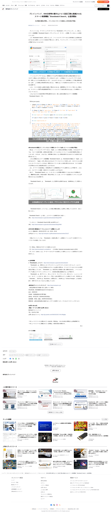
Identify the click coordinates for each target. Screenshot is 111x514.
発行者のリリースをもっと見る (55, 412)
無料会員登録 (44, 480)
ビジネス (43, 5)
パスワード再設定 (45, 485)
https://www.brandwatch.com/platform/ (41, 249)
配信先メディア (14, 484)
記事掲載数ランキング (16, 489)
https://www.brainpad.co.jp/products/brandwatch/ (56, 262)
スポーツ (38, 5)
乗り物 (57, 5)
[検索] (108, 6)
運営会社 (34, 508)
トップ (3, 473)
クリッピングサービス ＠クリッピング (78, 480)
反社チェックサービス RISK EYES (78, 492)
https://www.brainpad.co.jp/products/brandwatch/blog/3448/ (47, 217)
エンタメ (8, 5)
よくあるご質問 (44, 489)
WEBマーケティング (30, 355)
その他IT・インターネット (43, 355)
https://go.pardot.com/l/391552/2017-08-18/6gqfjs (53, 314)
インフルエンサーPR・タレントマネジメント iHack (81, 487)
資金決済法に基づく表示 (73, 508)
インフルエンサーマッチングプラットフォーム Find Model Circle (84, 489)
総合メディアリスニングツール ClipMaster (79, 483)
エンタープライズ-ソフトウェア (17, 355)
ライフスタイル (31, 5)
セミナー (43, 498)
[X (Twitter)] (13, 358)
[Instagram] (57, 505)
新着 (4, 5)
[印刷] (19, 358)
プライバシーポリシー (61, 508)
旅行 (16, 5)
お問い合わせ (55, 370)
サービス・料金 (14, 482)
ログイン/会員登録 (103, 1)
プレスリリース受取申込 (46, 494)
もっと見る (104, 419)
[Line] (16, 358)
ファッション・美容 (22, 5)
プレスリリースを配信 (78, 1)
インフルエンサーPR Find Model (77, 485)
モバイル (52, 5)
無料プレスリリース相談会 (47, 496)
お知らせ (43, 492)
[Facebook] (10, 358)
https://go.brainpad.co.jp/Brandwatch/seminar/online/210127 (54, 233)
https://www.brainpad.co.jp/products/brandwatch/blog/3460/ (47, 224)
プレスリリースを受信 (90, 1)
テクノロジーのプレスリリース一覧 (15, 473)
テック (47, 5)
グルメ (12, 5)
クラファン (62, 5)
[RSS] (60, 505)
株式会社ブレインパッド (34, 25)
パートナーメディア (15, 486)
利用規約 (52, 508)
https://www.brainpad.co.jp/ (54, 285)
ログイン (43, 483)
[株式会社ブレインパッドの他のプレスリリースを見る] (103, 9)
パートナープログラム (43, 508)
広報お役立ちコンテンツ (16, 491)
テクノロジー (13, 351)
